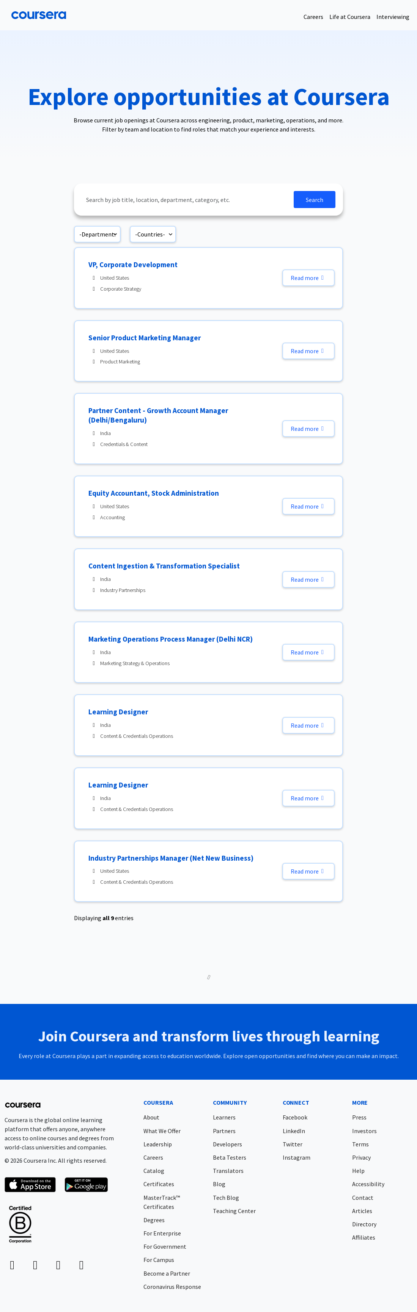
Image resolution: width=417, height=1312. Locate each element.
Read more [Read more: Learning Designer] (308, 725)
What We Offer (162, 1131)
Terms (360, 1144)
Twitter (292, 1144)
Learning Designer (118, 711)
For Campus (158, 1259)
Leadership (157, 1144)
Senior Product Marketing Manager (144, 337)
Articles (362, 1211)
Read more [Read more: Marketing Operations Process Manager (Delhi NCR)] (308, 652)
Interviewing (392, 16)
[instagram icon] (81, 1267)
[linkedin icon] (12, 1267)
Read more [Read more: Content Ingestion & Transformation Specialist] (308, 579)
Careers (313, 16)
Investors (364, 1131)
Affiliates (363, 1237)
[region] (208, 587)
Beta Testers (229, 1157)
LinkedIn (294, 1131)
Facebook (295, 1117)
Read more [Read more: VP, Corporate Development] (308, 278)
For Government (164, 1246)
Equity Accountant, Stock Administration (153, 493)
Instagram (296, 1157)
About (151, 1117)
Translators (228, 1170)
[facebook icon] (35, 1267)
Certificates (158, 1184)
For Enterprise (162, 1233)
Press (359, 1117)
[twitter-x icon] (58, 1267)
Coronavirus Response (172, 1286)
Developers (227, 1144)
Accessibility (368, 1184)
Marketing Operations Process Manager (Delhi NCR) (170, 638)
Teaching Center (234, 1211)
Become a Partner (166, 1273)
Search (314, 200)
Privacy (361, 1157)
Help (358, 1170)
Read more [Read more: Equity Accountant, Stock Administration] (308, 506)
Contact (362, 1197)
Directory (364, 1224)
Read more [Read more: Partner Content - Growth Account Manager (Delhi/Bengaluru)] (308, 428)
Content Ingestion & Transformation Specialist (164, 565)
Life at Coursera (349, 16)
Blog (219, 1184)
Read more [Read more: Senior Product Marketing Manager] (308, 351)
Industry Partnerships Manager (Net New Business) (170, 858)
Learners (224, 1117)
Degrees (154, 1220)
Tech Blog (226, 1197)
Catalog (153, 1170)
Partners (224, 1131)
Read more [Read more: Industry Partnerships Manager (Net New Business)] (308, 871)
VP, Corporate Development (133, 264)
